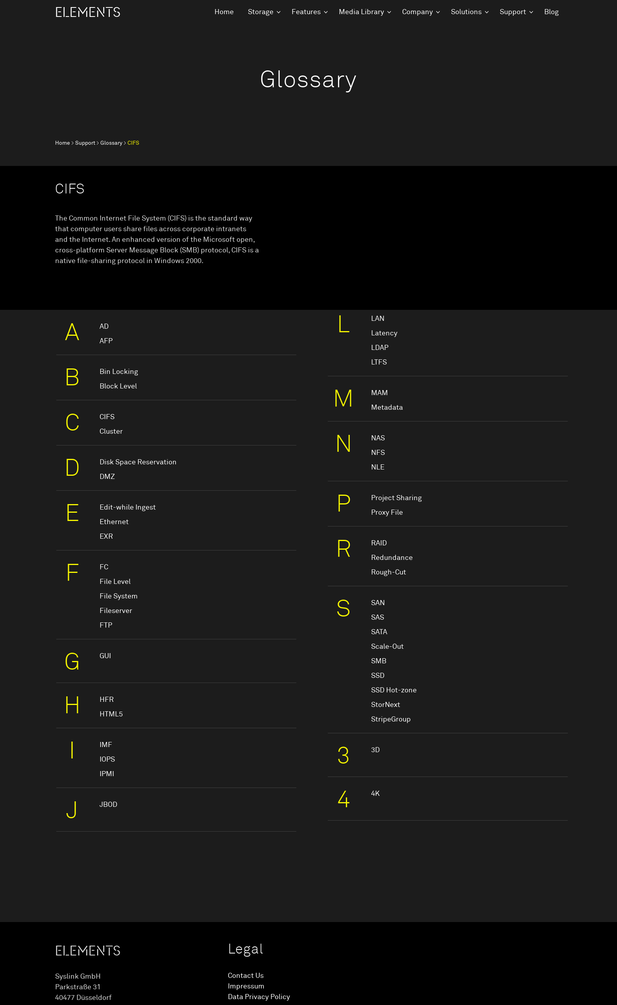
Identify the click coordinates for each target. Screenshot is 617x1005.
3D (375, 750)
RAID (379, 543)
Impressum (246, 986)
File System (119, 596)
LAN (377, 318)
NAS (378, 438)
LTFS (379, 362)
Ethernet (114, 522)
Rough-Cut (388, 572)
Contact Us (246, 975)
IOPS (107, 759)
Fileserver (116, 611)
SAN (378, 603)
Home (224, 12)
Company (417, 12)
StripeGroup (391, 719)
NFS (378, 452)
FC (104, 567)
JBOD (108, 804)
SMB (378, 661)
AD (104, 326)
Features (306, 12)
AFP (106, 341)
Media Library (361, 12)
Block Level (118, 386)
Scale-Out (387, 646)
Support (513, 12)
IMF (106, 745)
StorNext (385, 705)
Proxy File (387, 512)
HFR (107, 699)
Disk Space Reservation (138, 462)
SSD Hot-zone (394, 690)
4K (375, 793)
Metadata (387, 407)
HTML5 (111, 714)
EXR (106, 536)
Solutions (466, 12)
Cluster (111, 431)
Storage (260, 12)
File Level (115, 581)
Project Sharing (396, 498)
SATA (379, 632)
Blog (551, 12)
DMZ (107, 476)
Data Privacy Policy (259, 997)
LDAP (379, 348)
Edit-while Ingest (128, 507)
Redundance (392, 557)
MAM (379, 393)
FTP (106, 625)
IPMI (107, 774)
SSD (377, 675)
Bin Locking (119, 371)
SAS (377, 617)
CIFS (107, 417)
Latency (384, 333)
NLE (377, 467)
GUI (105, 656)
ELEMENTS (87, 12)
